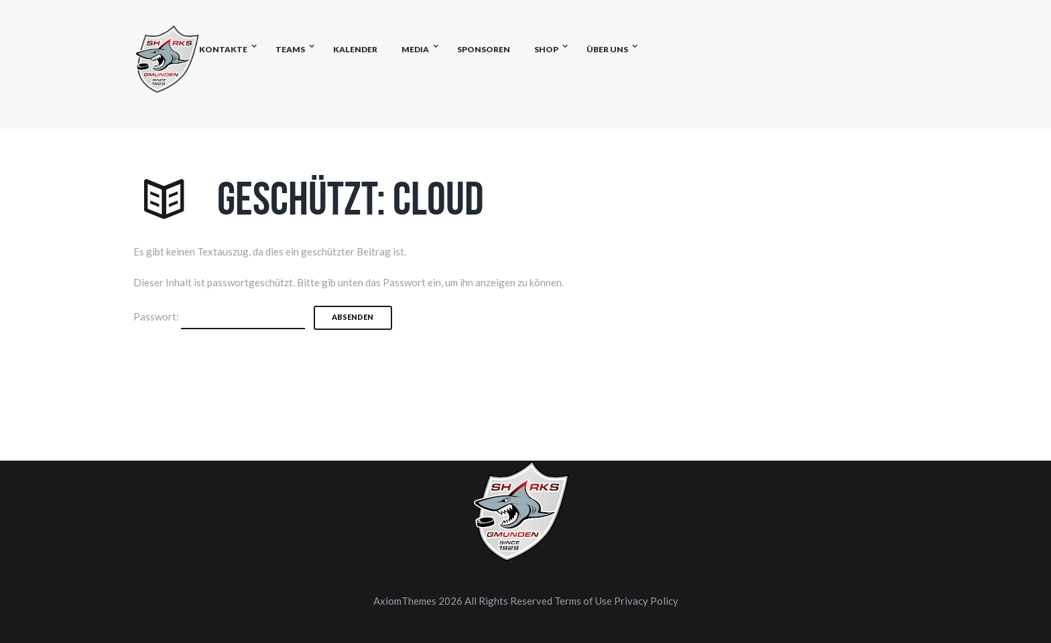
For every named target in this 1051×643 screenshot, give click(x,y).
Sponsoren (483, 49)
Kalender (355, 49)
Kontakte (223, 49)
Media (415, 49)
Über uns (607, 49)
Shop (546, 49)
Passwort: (219, 317)
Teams (290, 49)
